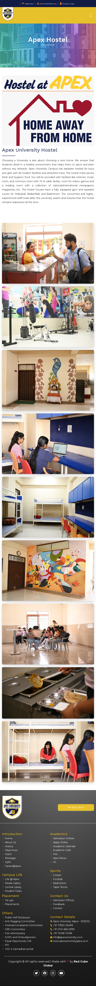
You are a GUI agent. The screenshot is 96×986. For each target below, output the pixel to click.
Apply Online (59, 842)
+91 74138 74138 (61, 933)
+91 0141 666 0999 (62, 929)
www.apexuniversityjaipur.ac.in (69, 941)
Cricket (55, 875)
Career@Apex (11, 866)
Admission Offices (62, 900)
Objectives (9, 850)
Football (56, 879)
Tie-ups (7, 900)
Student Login (67, 4)
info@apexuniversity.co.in (66, 937)
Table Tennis (58, 887)
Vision (7, 854)
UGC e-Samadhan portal (17, 949)
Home (7, 838)
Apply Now (28, 4)
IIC (53, 862)
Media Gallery (11, 883)
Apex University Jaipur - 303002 (70, 921)
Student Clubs (12, 890)
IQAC (6, 862)
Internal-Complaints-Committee (22, 925)
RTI (5, 945)
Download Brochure (47, 4)
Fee (54, 854)
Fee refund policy (13, 933)
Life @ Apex (10, 879)
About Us (9, 842)
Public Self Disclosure (16, 917)
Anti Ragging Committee (18, 921)
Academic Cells (60, 850)
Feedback (57, 904)
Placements (10, 904)
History (7, 846)
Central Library (12, 887)
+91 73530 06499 (61, 925)
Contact (56, 908)
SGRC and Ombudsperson (19, 937)
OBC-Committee (13, 929)
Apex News (58, 858)
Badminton (58, 883)
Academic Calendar (63, 846)
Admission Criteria (62, 838)
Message (9, 858)
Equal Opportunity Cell (16, 941)
